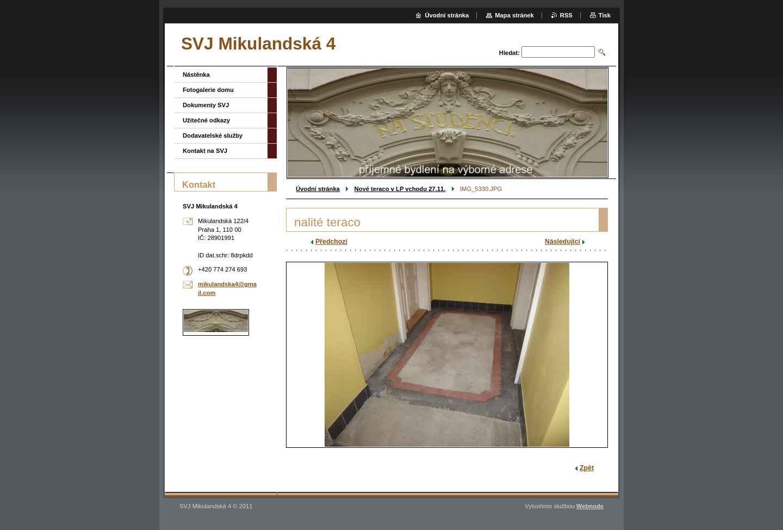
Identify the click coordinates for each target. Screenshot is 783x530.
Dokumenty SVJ (206, 105)
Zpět (587, 468)
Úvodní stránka (318, 189)
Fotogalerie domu (208, 90)
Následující (562, 241)
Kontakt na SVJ (205, 150)
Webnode (590, 506)
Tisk (605, 15)
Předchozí (331, 241)
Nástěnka (196, 74)
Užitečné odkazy (206, 120)
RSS (566, 15)
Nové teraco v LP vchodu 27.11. (400, 189)
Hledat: (509, 53)
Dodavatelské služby (213, 135)
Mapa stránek (514, 15)
